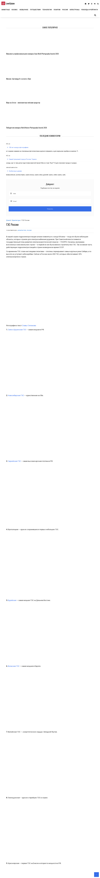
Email (7, 833)
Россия (74, 10)
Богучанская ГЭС (16, 720)
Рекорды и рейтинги (50, 16)
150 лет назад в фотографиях (80, 111)
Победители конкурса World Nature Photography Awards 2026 (89, 81)
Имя (7, 823)
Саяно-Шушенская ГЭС (15, 132)
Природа (82, 781)
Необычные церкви (82, 155)
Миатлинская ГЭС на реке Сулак (22, 723)
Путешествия (44, 10)
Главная (43, 873)
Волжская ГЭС (12, 446)
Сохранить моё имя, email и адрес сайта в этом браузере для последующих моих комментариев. (39, 842)
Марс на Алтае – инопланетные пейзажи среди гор (78, 81)
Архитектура (15, 31)
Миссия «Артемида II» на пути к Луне (90, 50)
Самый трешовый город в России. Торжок (83, 134)
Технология (55, 10)
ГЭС (9, 728)
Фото (14, 783)
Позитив (66, 10)
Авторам (55, 873)
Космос (23, 10)
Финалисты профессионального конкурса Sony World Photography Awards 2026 (78, 55)
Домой (7, 31)
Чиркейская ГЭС (13, 235)
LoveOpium (11, 4)
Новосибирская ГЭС (14, 183)
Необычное (32, 10)
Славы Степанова (28, 128)
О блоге (49, 873)
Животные (14, 10)
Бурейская (10, 378)
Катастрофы (84, 10)
